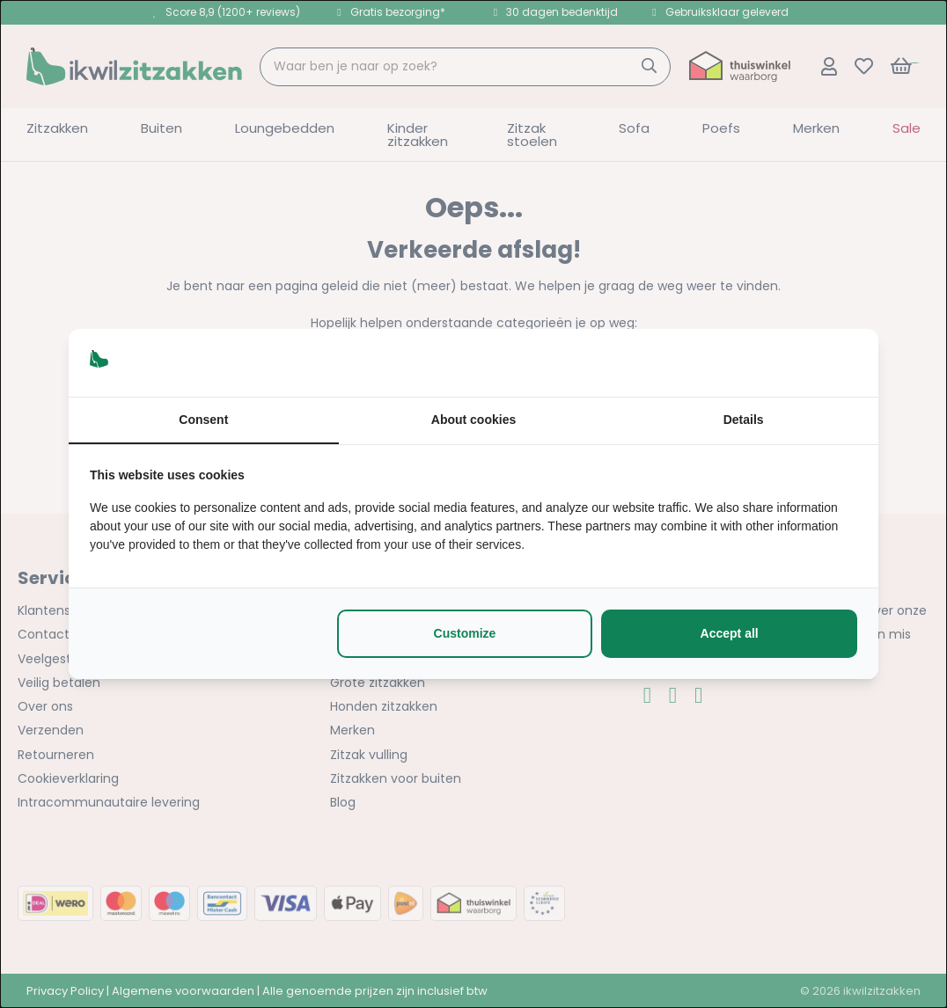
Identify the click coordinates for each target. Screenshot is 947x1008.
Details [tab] (743, 420)
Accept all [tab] (730, 633)
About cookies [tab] (473, 420)
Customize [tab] (465, 633)
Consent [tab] (203, 420)
